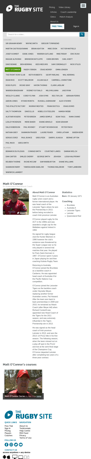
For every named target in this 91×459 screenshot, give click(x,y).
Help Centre (24, 431)
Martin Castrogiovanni (17, 49)
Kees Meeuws (42, 64)
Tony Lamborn (74, 167)
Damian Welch (70, 151)
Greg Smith (23, 143)
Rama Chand (74, 117)
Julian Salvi (42, 80)
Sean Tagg (60, 117)
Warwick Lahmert (14, 172)
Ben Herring (26, 64)
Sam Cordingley (59, 64)
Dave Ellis (29, 111)
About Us (54, 21)
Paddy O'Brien (30, 70)
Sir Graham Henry (14, 43)
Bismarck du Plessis (15, 151)
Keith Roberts (35, 75)
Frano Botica (53, 106)
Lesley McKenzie (13, 122)
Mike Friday (62, 54)
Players (8, 433)
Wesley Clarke (13, 96)
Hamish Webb (65, 111)
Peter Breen (30, 117)
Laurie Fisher (46, 132)
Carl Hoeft (67, 59)
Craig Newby (46, 70)
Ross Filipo (11, 85)
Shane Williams (66, 162)
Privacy (22, 435)
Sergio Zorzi (12, 138)
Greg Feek (40, 138)
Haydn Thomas (40, 85)
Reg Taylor (57, 96)
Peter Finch (66, 127)
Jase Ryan (66, 90)
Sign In (7, 428)
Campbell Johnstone (62, 80)
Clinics (53, 17)
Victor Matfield (68, 49)
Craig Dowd (68, 106)
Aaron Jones (12, 101)
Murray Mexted (36, 106)
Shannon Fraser (29, 132)
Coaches (8, 435)
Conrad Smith (34, 151)
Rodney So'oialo (34, 90)
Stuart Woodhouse (48, 127)
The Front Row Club (15, 75)
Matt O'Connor (13, 70)
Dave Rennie (11, 64)
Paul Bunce (26, 138)
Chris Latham (62, 132)
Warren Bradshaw (14, 90)
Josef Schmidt (12, 54)
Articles (53, 12)
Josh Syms (43, 96)
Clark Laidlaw (57, 85)
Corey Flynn (29, 96)
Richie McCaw (30, 162)
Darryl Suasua (56, 138)
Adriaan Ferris (73, 96)
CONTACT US (11, 450)
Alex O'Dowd (65, 101)
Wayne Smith (32, 43)
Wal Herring (69, 75)
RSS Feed (24, 433)
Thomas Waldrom (56, 167)
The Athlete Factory (15, 106)
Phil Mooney (29, 127)
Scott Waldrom (25, 80)
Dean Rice (10, 80)
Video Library (64, 7)
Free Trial (57, 26)
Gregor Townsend (50, 43)
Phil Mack (10, 143)
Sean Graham (62, 122)
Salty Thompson (13, 111)
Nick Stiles (75, 64)
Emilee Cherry (26, 157)
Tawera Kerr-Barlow (34, 167)
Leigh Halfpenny (72, 157)
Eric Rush (75, 54)
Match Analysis (66, 17)
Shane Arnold (45, 122)
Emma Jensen (62, 70)
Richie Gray (25, 85)
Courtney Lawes (52, 151)
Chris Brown (52, 59)
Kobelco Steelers (46, 111)
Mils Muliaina (52, 90)
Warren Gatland (45, 54)
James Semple (46, 117)
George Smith (43, 157)
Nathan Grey (12, 132)
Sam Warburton (47, 162)
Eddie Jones (28, 54)
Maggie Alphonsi (13, 59)
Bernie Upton (72, 138)
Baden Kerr (77, 132)
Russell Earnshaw (47, 101)
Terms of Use (24, 438)
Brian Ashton (37, 49)
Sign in (76, 26)
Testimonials (24, 428)
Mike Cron (52, 49)
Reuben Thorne (13, 162)
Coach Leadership (68, 12)
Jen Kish (57, 157)
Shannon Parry (13, 167)
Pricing (52, 7)
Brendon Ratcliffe (34, 59)
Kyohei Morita (27, 101)
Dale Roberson (13, 127)
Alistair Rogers (13, 117)
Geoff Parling (52, 75)
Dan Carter (11, 157)
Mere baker (30, 122)
